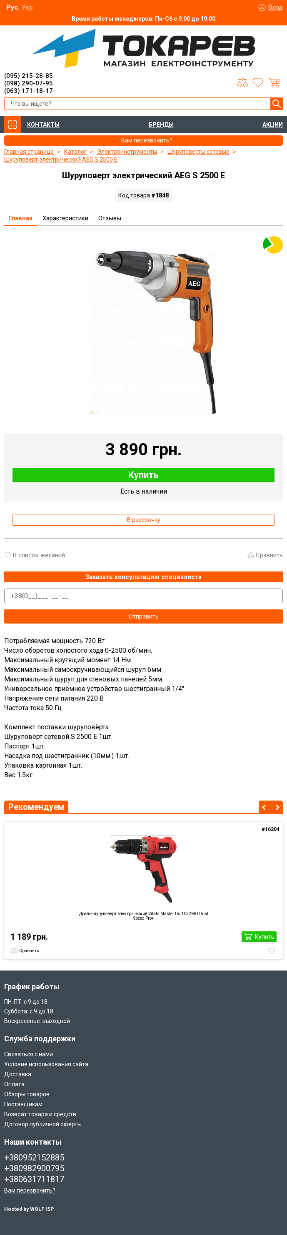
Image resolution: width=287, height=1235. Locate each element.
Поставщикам (23, 1104)
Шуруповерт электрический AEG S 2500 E (60, 159)
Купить (143, 475)
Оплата (14, 1084)
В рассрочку (143, 519)
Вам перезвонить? (29, 1190)
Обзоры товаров (27, 1094)
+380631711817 (34, 1179)
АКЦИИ (272, 124)
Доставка (17, 1074)
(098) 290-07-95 (28, 83)
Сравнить (269, 555)
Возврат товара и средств (40, 1114)
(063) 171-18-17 (28, 91)
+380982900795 (34, 1168)
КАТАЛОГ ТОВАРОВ (12, 124)
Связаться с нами (28, 1054)
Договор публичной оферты (43, 1124)
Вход (275, 7)
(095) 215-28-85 (28, 76)
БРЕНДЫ (161, 124)
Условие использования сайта (46, 1064)
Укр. (28, 7)
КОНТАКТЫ (43, 124)
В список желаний (39, 555)
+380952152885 (34, 1158)
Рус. (13, 7)
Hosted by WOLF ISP (29, 1209)
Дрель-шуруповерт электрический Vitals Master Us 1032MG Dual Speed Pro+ (143, 916)
